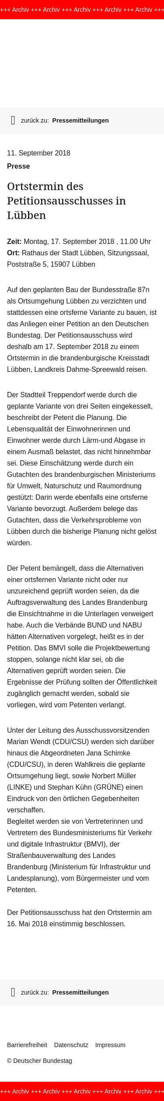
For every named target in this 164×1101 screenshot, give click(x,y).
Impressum (110, 1044)
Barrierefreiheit (27, 1044)
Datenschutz (71, 1044)
